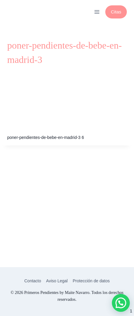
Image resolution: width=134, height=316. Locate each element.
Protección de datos (91, 280)
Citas (116, 11)
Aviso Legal (57, 280)
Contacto (32, 280)
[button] (121, 303)
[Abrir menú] (96, 11)
